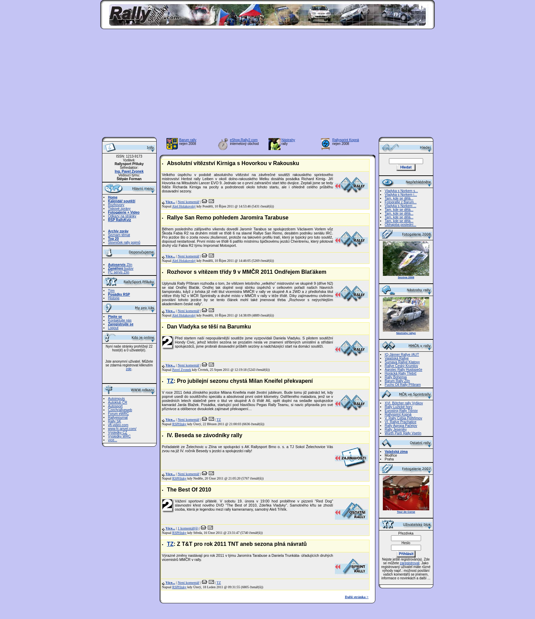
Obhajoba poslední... (400, 225)
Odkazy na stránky (122, 216)
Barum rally (188, 140)
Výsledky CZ (117, 432)
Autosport (115, 406)
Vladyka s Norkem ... (400, 206)
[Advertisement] (267, 85)
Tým (111, 291)
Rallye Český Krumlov (401, 366)
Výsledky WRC (119, 436)
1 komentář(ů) (188, 528)
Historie (114, 298)
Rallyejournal (118, 417)
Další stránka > (356, 597)
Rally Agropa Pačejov (401, 426)
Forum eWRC (118, 414)
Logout (113, 328)
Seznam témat (119, 235)
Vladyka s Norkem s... (401, 191)
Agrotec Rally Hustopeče (403, 370)
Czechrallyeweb (120, 410)
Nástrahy (288, 140)
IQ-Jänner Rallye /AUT (402, 354)
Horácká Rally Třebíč (401, 373)
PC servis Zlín (118, 272)
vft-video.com (118, 425)
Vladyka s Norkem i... (401, 195)
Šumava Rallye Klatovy (402, 362)
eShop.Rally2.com (244, 140)
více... (112, 440)
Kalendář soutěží (121, 201)
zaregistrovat (409, 563)
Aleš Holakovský (184, 206)
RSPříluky (179, 424)
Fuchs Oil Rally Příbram (403, 385)
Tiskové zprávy (119, 209)
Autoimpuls (116, 399)
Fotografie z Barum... (401, 202)
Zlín (120, 265)
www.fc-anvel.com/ (122, 429)
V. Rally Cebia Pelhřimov (403, 418)
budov (121, 268)
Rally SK (114, 421)
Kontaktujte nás (120, 320)
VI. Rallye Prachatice (401, 422)
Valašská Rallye (397, 358)
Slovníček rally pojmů (124, 242)
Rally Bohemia (396, 377)
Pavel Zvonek (181, 370)
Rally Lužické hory (399, 407)
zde (128, 369)
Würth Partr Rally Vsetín (403, 433)
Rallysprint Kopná (345, 140)
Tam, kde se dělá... (399, 198)
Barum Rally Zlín (397, 381)
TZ (170, 381)
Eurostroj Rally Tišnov (401, 411)
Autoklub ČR (117, 402)
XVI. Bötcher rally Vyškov (404, 403)
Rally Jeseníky (396, 429)
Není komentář (189, 202)
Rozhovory (116, 205)
